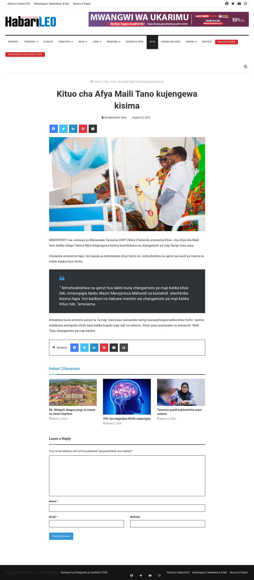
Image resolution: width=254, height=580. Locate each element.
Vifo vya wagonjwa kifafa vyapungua (126, 418)
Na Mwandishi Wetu (115, 117)
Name (53, 501)
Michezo (207, 41)
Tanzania (29, 41)
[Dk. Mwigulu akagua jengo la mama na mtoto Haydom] (73, 392)
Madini (190, 41)
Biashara (112, 41)
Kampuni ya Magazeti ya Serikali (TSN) (84, 572)
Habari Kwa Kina (170, 41)
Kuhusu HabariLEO (19, 3)
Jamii (96, 41)
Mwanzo (13, 41)
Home (95, 81)
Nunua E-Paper (82, 3)
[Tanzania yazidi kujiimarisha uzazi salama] (181, 392)
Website (135, 516)
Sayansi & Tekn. (135, 41)
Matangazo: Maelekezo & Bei (51, 3)
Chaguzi (48, 41)
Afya (152, 41)
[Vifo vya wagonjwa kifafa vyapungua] (127, 397)
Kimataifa (64, 41)
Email (53, 516)
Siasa (81, 41)
